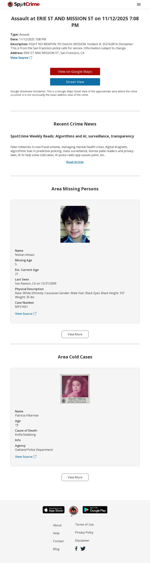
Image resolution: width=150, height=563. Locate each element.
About (57, 525)
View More (75, 334)
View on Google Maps (75, 71)
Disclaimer (82, 540)
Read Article (75, 162)
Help (56, 533)
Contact (58, 541)
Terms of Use (84, 524)
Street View (75, 82)
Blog (56, 549)
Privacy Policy (84, 532)
